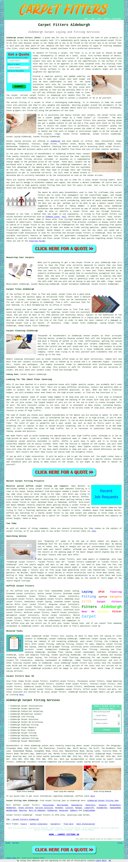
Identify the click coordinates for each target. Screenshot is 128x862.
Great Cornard (25, 808)
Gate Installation (85, 824)
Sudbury (74, 811)
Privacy (120, 843)
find (14, 681)
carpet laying (44, 602)
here (21, 695)
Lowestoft (89, 808)
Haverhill (90, 805)
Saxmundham (115, 808)
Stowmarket (101, 808)
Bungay (78, 808)
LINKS (92, 19)
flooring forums (37, 241)
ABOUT (99, 19)
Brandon (59, 808)
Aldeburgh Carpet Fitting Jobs (103, 801)
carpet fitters (37, 95)
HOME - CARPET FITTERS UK (64, 834)
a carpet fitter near (80, 508)
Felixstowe (48, 805)
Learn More (101, 861)
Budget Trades (11, 858)
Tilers (23, 824)
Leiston (69, 808)
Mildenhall (115, 805)
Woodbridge (11, 811)
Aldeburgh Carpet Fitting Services (33, 700)
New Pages (15, 843)
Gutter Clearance (38, 824)
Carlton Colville (44, 808)
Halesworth (76, 805)
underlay (81, 76)
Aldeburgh (55, 141)
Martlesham (62, 805)
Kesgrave (63, 811)
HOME (86, 19)
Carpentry (55, 824)
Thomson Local (53, 217)
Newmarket (11, 808)
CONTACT (107, 19)
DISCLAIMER (116, 19)
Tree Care (68, 824)
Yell (64, 217)
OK (110, 861)
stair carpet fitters (67, 607)
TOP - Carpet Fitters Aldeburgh (22, 820)
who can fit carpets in (60, 510)
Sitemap (7, 843)
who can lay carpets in (47, 497)
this (94, 531)
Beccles (23, 811)
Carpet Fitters (13, 815)
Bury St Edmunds (37, 811)
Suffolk (17, 805)
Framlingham (89, 811)
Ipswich (102, 805)
